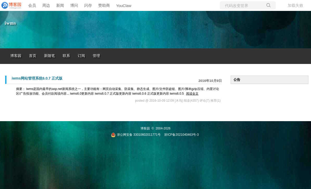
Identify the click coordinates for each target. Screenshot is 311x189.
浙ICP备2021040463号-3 (181, 134)
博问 (74, 5)
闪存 (88, 5)
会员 (32, 5)
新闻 (60, 5)
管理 (96, 56)
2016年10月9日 (210, 81)
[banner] (10, 5)
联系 (66, 56)
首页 (32, 56)
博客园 (15, 56)
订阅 (81, 56)
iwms (10, 23)
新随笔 (49, 56)
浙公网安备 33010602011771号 (136, 134)
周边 (46, 5)
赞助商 (104, 5)
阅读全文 (192, 93)
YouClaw (123, 5)
